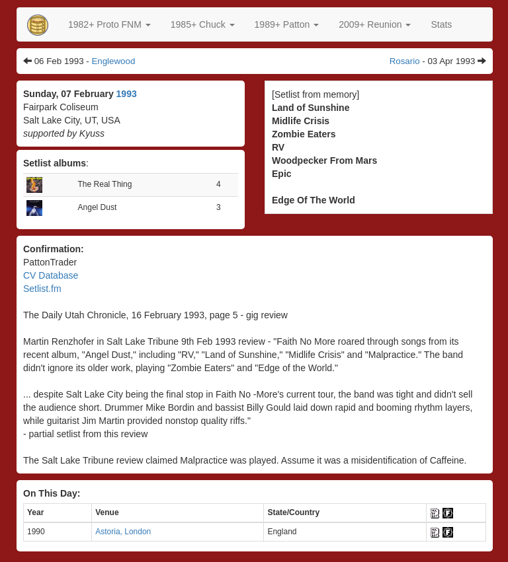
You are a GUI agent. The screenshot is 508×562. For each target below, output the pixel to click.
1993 (126, 93)
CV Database (50, 275)
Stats (441, 24)
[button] (109, 24)
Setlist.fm (42, 288)
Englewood (113, 61)
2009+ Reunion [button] (375, 24)
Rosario (405, 61)
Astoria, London (123, 531)
